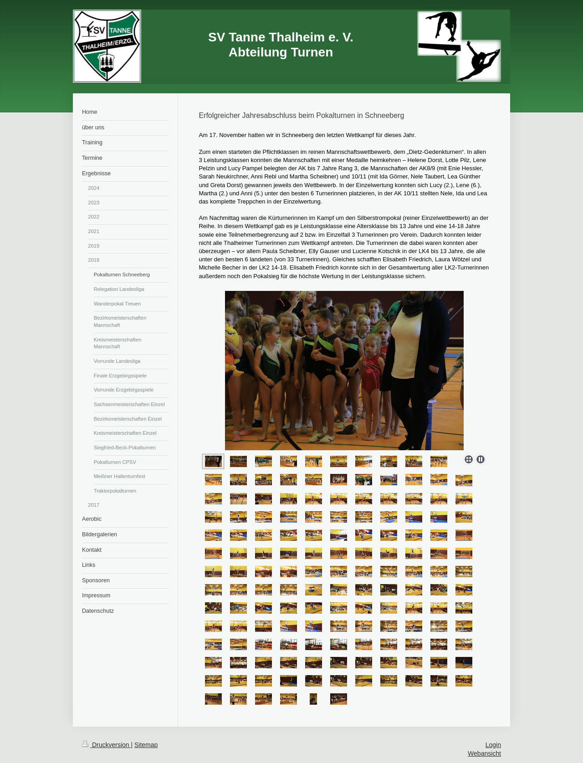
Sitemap (146, 744)
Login (493, 744)
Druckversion (106, 744)
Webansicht (484, 753)
